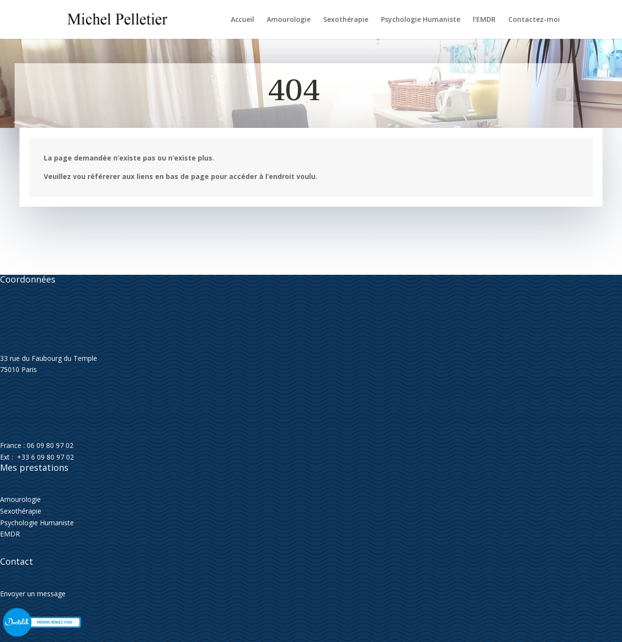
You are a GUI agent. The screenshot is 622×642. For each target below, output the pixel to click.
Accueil (242, 20)
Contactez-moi (534, 20)
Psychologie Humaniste (420, 20)
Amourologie (289, 20)
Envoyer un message (33, 593)
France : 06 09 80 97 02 (36, 445)
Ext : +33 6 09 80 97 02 (37, 457)
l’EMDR (484, 20)
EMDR (10, 533)
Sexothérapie (345, 20)
